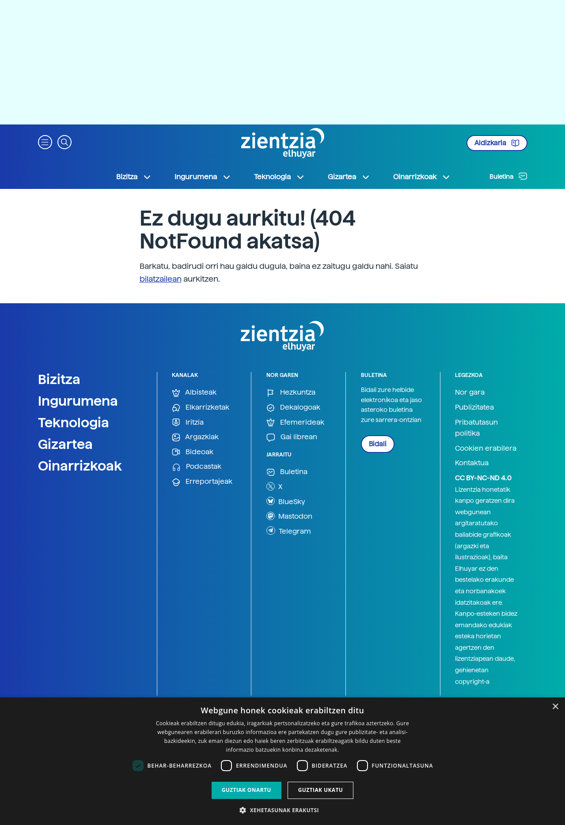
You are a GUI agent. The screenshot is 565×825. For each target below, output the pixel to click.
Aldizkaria (496, 143)
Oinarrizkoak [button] (422, 177)
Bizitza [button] (134, 177)
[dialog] (282, 761)
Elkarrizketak (200, 407)
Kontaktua (472, 463)
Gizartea (65, 444)
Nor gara (470, 392)
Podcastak (196, 466)
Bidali (378, 444)
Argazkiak (195, 437)
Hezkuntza (290, 392)
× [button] (555, 707)
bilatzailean (161, 278)
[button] (45, 141)
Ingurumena (78, 401)
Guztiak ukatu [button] (320, 790)
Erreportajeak (202, 481)
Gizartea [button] (349, 177)
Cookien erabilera (485, 448)
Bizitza (59, 379)
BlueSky (285, 501)
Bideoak (192, 452)
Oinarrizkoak (80, 466)
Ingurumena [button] (202, 177)
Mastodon (289, 516)
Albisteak (194, 392)
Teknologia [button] (279, 177)
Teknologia (73, 422)
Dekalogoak (293, 407)
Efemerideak (295, 422)
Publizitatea (474, 407)
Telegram (288, 530)
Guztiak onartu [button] (246, 790)
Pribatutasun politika (476, 428)
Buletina (508, 176)
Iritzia (188, 422)
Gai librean (291, 437)
